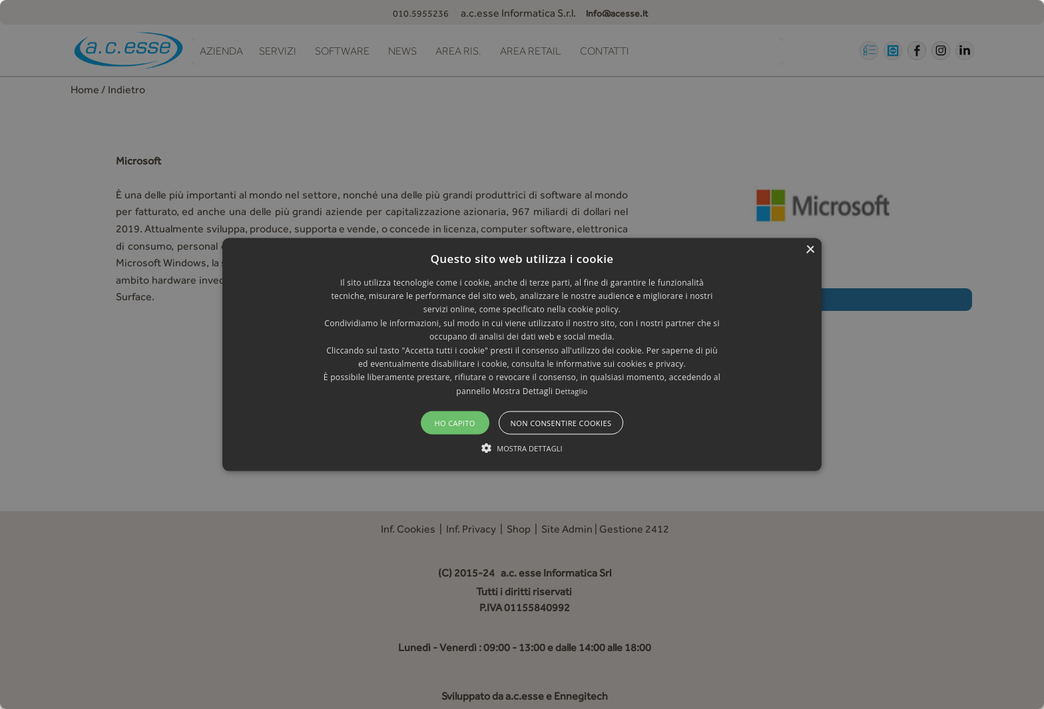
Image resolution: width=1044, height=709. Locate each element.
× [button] (810, 249)
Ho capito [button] (454, 423)
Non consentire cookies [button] (561, 423)
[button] (522, 354)
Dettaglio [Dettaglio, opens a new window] (571, 390)
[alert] (522, 354)
